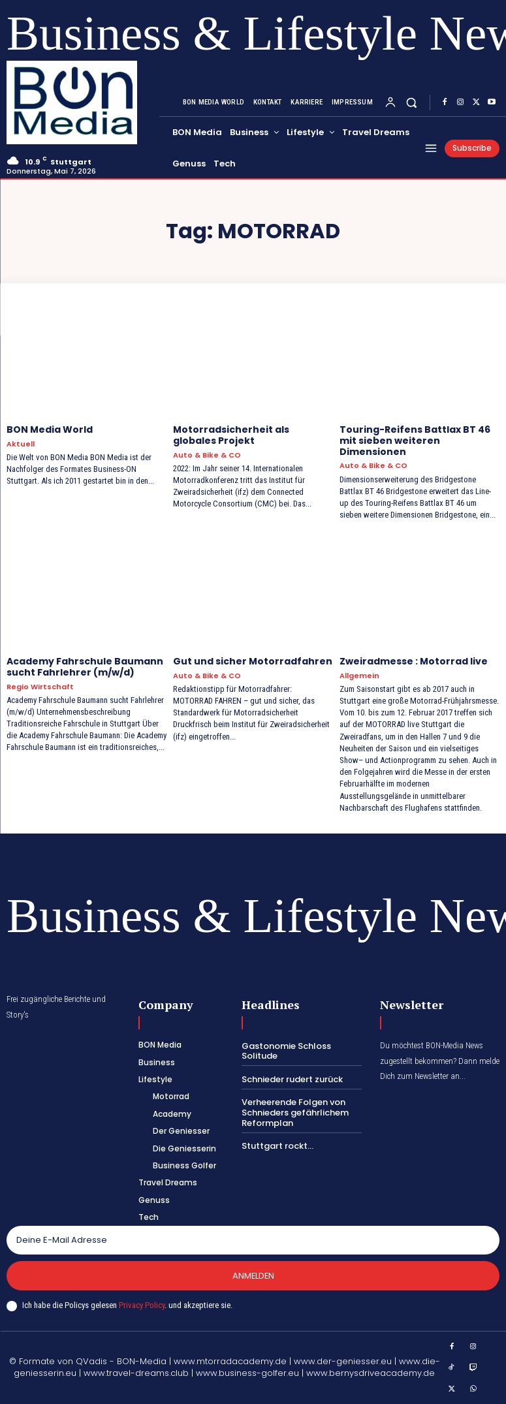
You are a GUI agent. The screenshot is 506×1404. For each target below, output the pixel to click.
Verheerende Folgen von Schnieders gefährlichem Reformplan (295, 1112)
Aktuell (21, 444)
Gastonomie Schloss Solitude (286, 1051)
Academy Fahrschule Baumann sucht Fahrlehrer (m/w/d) (85, 667)
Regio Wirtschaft (40, 687)
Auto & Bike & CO (207, 455)
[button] (412, 102)
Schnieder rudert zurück (292, 1079)
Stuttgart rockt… (277, 1146)
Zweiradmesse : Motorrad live (414, 661)
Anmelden (253, 1276)
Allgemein (359, 676)
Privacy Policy (142, 1305)
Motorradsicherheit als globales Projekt (231, 435)
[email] (253, 1240)
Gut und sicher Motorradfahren (252, 661)
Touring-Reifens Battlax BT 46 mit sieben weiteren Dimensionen (415, 440)
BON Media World (50, 429)
